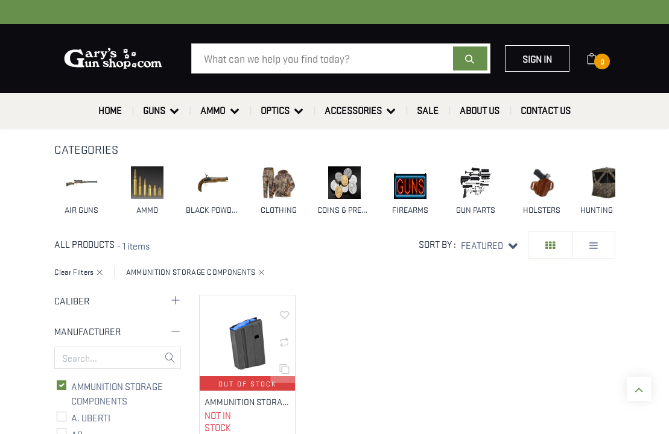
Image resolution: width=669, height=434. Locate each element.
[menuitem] (110, 110)
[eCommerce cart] (599, 58)
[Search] (470, 58)
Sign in (537, 58)
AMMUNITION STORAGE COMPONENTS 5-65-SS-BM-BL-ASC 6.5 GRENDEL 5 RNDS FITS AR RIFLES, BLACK (248, 401)
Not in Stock (218, 421)
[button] (489, 245)
